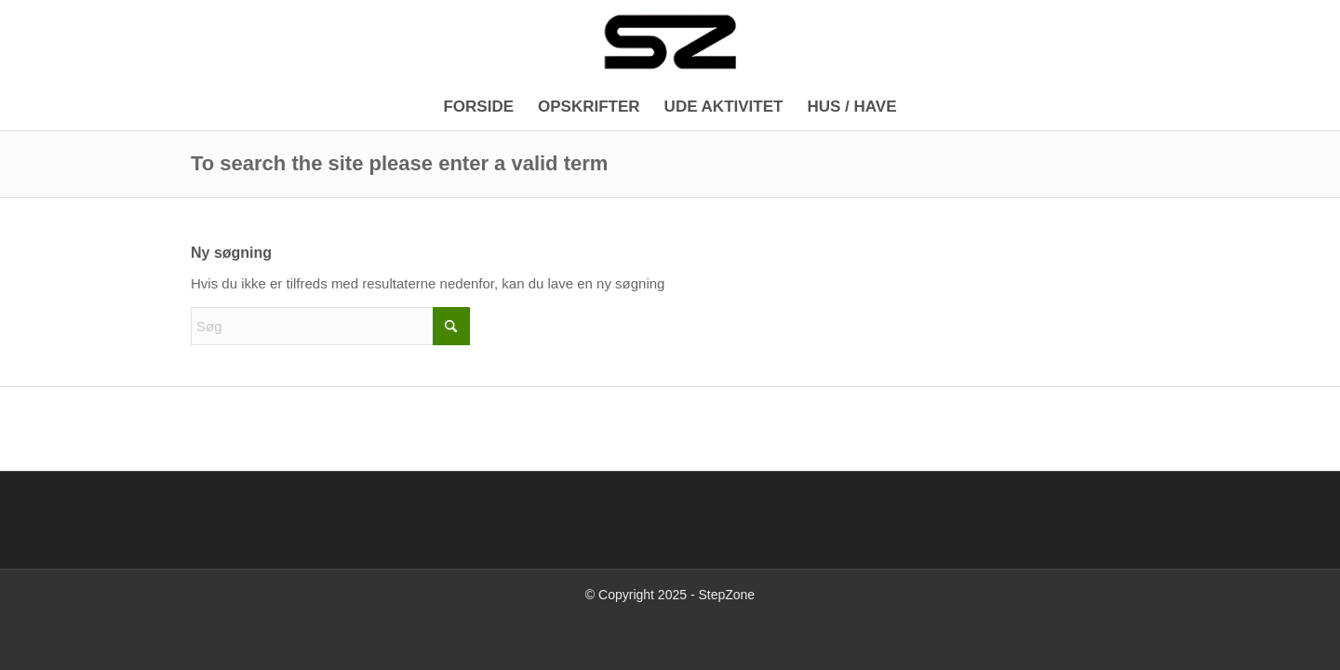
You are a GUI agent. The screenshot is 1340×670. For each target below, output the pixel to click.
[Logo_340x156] (670, 42)
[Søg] (330, 326)
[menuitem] (478, 107)
